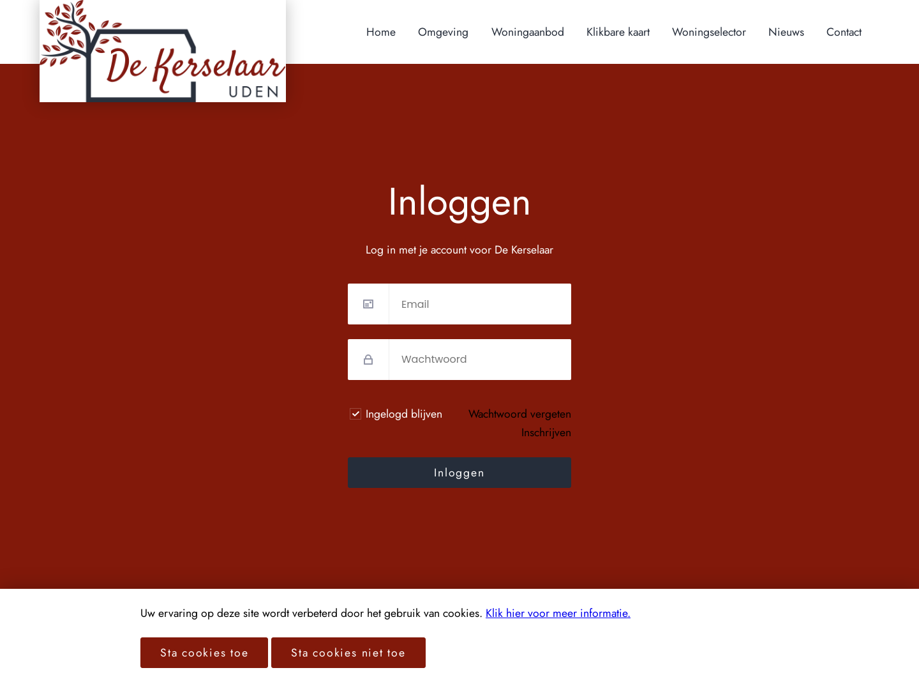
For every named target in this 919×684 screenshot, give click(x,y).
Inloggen (459, 472)
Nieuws (786, 32)
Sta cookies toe (204, 652)
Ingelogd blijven (404, 414)
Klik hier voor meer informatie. (558, 613)
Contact (844, 32)
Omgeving (443, 32)
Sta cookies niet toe (348, 652)
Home (381, 32)
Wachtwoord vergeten (519, 414)
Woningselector (709, 32)
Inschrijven (546, 432)
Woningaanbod (527, 32)
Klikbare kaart (618, 32)
